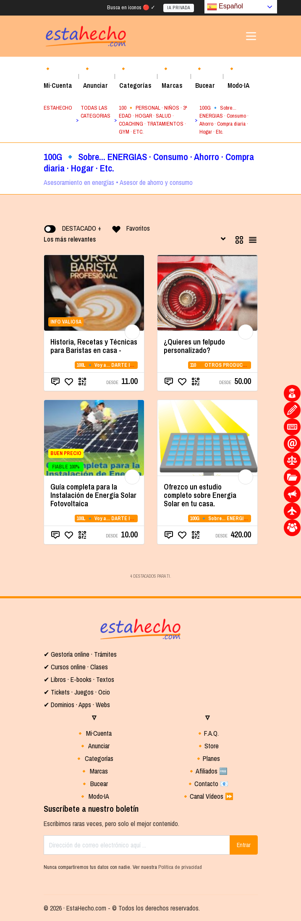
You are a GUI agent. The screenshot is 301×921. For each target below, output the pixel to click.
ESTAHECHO (58, 107)
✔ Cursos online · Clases (76, 666)
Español (225, 7)
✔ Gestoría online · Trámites (80, 654)
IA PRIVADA (178, 8)
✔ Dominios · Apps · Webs (77, 704)
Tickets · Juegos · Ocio (79, 692)
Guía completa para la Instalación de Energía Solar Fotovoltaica (93, 495)
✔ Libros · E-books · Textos (79, 679)
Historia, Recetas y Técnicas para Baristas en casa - (93, 346)
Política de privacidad (180, 867)
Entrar (244, 845)
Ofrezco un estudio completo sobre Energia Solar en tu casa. (200, 495)
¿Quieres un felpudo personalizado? (194, 346)
